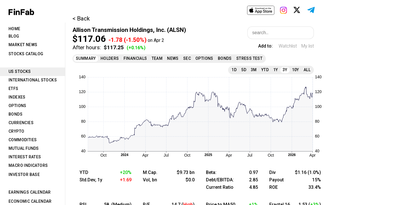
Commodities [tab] (23, 140)
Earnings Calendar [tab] (30, 192)
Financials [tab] (135, 58)
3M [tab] (254, 69)
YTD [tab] (265, 69)
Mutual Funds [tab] (24, 148)
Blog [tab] (14, 36)
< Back (81, 18)
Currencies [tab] (21, 122)
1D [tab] (234, 69)
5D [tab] (243, 69)
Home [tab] (14, 28)
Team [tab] (157, 58)
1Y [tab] (275, 69)
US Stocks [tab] (20, 71)
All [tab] (307, 69)
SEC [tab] (187, 58)
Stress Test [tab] (249, 58)
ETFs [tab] (13, 88)
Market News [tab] (23, 44)
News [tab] (173, 58)
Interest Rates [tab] (25, 157)
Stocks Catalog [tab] (26, 54)
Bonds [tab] (15, 114)
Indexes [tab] (17, 97)
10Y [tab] (295, 69)
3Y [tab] (285, 69)
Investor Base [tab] (24, 174)
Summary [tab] (86, 58)
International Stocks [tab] (33, 80)
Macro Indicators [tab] (28, 165)
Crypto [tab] (16, 131)
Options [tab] (17, 105)
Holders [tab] (110, 58)
